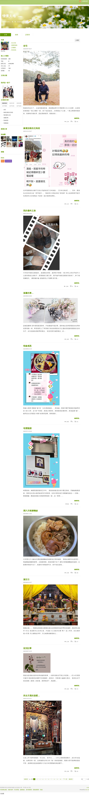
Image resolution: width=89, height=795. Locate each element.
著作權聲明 (29, 789)
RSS (2, 161)
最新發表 (4, 103)
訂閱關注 (13, 47)
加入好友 (13, 43)
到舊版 (20, 16)
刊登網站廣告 (3, 789)
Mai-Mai (3, 51)
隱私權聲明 (36, 789)
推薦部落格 (14, 45)
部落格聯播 (8, 161)
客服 (41, 789)
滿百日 (26, 579)
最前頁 (26, 779)
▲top (88, 787)
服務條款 (22, 789)
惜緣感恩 (27, 346)
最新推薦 (19, 103)
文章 (5, 34)
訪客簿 (27, 34)
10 (60, 779)
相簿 (16, 34)
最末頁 (70, 779)
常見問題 (16, 789)
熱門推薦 (19, 106)
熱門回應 (11, 106)
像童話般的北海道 (31, 128)
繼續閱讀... (77, 118)
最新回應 (11, 103)
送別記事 (27, 648)
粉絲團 (3, 134)
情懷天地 (9, 16)
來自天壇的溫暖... (31, 695)
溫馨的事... (28, 293)
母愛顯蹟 (27, 428)
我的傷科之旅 (29, 211)
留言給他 (13, 50)
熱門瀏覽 (4, 106)
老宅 (25, 46)
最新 (78, 40)
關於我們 (10, 789)
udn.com (87, 789)
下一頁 (65, 779)
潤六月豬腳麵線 (30, 511)
